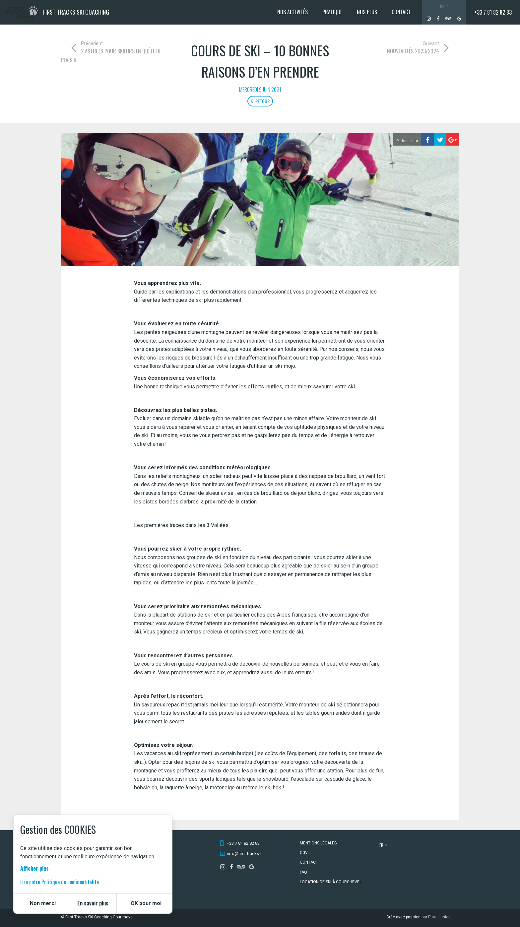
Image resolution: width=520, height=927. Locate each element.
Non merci (43, 903)
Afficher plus (34, 868)
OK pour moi (146, 903)
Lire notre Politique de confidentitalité (59, 882)
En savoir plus (92, 903)
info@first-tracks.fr (245, 853)
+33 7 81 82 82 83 (493, 12)
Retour (260, 101)
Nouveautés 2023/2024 (413, 51)
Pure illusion (439, 917)
